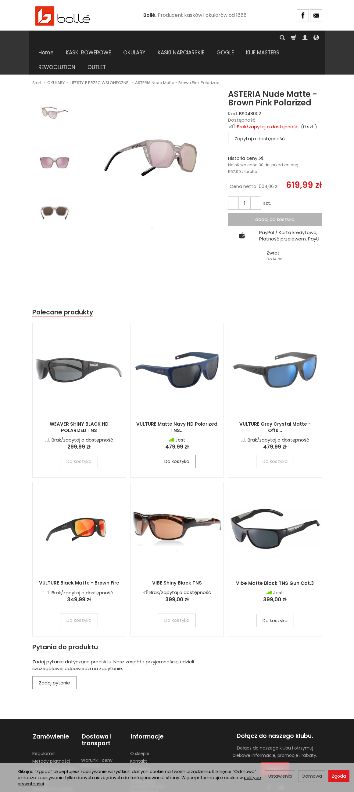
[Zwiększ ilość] (233, 173)
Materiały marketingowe (146, 740)
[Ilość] (244, 173)
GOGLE (225, 38)
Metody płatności (51, 731)
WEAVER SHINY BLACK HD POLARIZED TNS (79, 398)
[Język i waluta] (316, 38)
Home (46, 38)
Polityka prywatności (54, 738)
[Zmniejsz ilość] (255, 173)
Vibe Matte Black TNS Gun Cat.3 (275, 554)
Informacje (146, 707)
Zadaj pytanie (54, 654)
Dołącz (275, 740)
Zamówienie (50, 707)
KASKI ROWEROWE (88, 38)
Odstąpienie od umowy (49, 748)
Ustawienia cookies (52, 758)
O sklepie (139, 723)
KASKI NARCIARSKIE (181, 38)
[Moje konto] (305, 38)
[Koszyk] (293, 38)
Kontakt (138, 731)
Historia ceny (245, 129)
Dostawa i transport (96, 710)
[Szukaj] (282, 38)
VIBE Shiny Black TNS (177, 554)
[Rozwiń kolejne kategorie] (249, 38)
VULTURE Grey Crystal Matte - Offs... (275, 398)
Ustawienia (280, 776)
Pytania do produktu (65, 618)
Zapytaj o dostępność (259, 109)
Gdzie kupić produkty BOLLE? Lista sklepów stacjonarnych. (147, 758)
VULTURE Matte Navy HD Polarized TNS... (176, 398)
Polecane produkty (62, 282)
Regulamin (43, 723)
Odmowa (312, 776)
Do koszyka (176, 432)
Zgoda (339, 776)
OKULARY (134, 38)
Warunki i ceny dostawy (97, 732)
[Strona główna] (62, 15)
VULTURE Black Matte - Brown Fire (79, 554)
